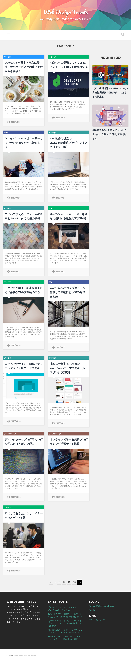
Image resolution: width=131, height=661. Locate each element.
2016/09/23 (16, 272)
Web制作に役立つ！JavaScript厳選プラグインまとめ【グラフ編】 (68, 143)
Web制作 (53, 134)
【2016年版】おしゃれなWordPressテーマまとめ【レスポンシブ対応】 (68, 367)
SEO (6, 134)
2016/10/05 (16, 123)
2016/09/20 (16, 345)
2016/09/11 (16, 496)
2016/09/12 (61, 422)
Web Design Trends (65, 13)
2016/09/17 (61, 347)
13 (58, 580)
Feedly (92, 609)
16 (75, 580)
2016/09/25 (16, 198)
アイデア (53, 58)
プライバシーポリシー (98, 619)
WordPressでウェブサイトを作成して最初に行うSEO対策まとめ (68, 292)
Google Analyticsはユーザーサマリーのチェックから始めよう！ (23, 143)
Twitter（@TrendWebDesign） (103, 605)
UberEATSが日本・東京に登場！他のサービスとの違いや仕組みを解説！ (23, 68)
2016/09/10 (61, 496)
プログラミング (11, 433)
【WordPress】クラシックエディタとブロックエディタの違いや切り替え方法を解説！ (65, 622)
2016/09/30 (61, 119)
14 (64, 580)
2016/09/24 (61, 198)
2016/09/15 (16, 421)
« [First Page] (50, 580)
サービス (8, 58)
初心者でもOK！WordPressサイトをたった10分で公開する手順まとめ (109, 136)
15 (69, 580)
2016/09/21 (61, 272)
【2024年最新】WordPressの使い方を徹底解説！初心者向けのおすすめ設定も (110, 94)
